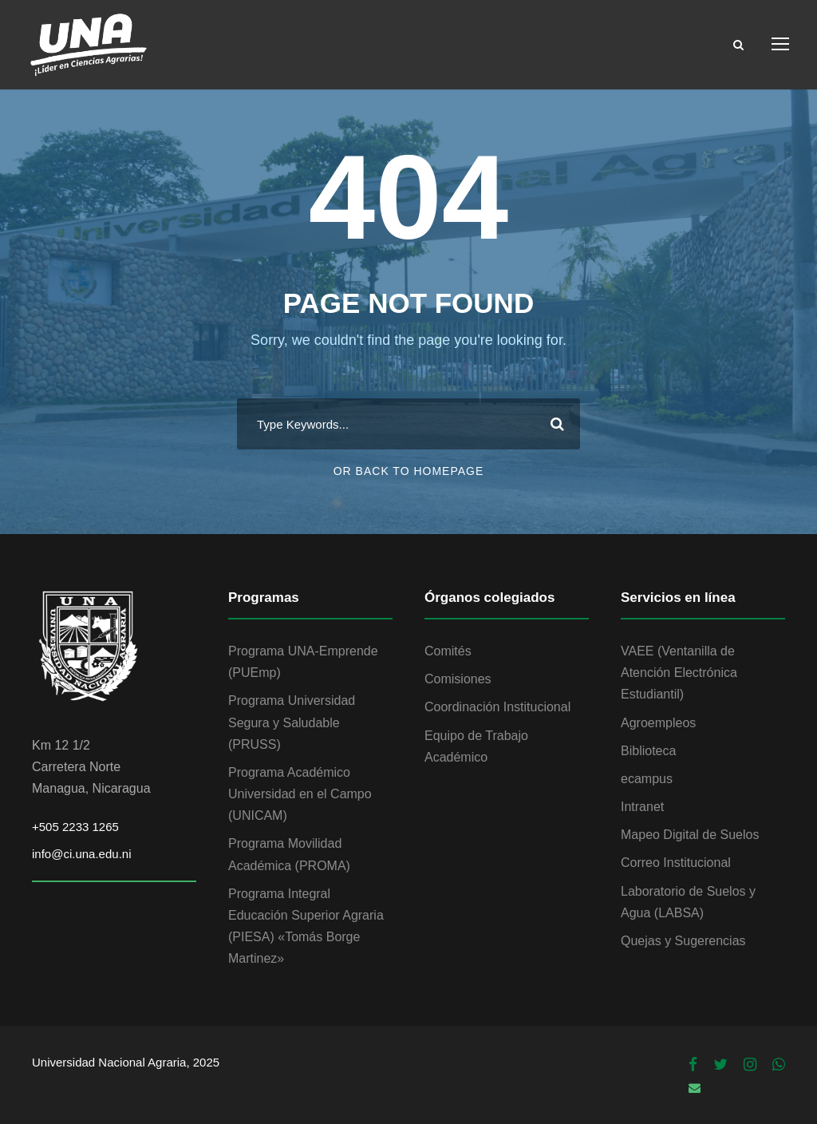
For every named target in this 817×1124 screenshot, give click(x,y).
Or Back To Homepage (409, 471)
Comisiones (457, 679)
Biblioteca (648, 751)
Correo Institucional (676, 862)
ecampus (647, 779)
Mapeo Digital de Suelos (690, 834)
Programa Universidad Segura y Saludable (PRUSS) (291, 722)
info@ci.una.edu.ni (81, 854)
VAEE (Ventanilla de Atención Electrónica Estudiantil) (679, 672)
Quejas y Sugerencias (683, 941)
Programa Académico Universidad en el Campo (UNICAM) (300, 794)
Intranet (642, 806)
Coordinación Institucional (497, 707)
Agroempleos (658, 723)
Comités (448, 651)
